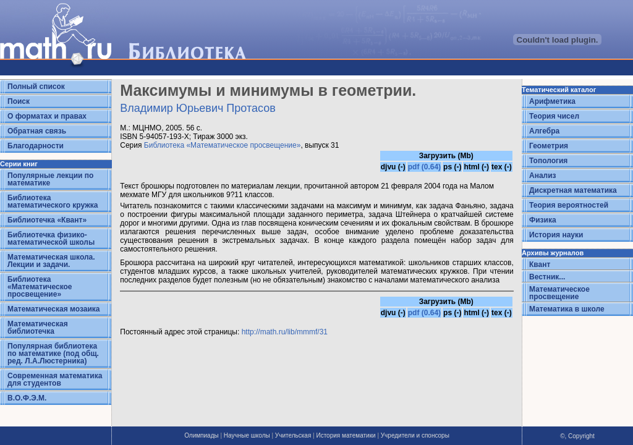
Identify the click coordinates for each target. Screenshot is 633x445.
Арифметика (552, 101)
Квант (539, 264)
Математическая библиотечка (37, 328)
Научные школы (247, 435)
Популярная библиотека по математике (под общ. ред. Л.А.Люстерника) (53, 353)
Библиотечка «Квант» (47, 220)
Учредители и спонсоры (415, 435)
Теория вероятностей (568, 205)
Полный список (36, 86)
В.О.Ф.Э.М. (26, 398)
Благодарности (35, 146)
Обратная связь (36, 131)
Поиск (18, 101)
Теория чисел (554, 116)
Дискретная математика (573, 190)
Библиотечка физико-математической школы (51, 239)
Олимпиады (201, 435)
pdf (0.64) (424, 167)
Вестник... (547, 277)
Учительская (293, 435)
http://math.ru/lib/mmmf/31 (285, 332)
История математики (345, 435)
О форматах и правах (47, 116)
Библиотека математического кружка (52, 201)
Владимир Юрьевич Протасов (198, 108)
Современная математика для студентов (54, 379)
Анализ (542, 175)
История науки (556, 235)
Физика (542, 220)
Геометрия (548, 146)
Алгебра (544, 131)
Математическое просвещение (559, 293)
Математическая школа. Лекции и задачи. (51, 261)
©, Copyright (577, 436)
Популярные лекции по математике (50, 179)
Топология (548, 160)
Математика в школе (567, 309)
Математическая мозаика (53, 309)
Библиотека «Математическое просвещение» (39, 287)
